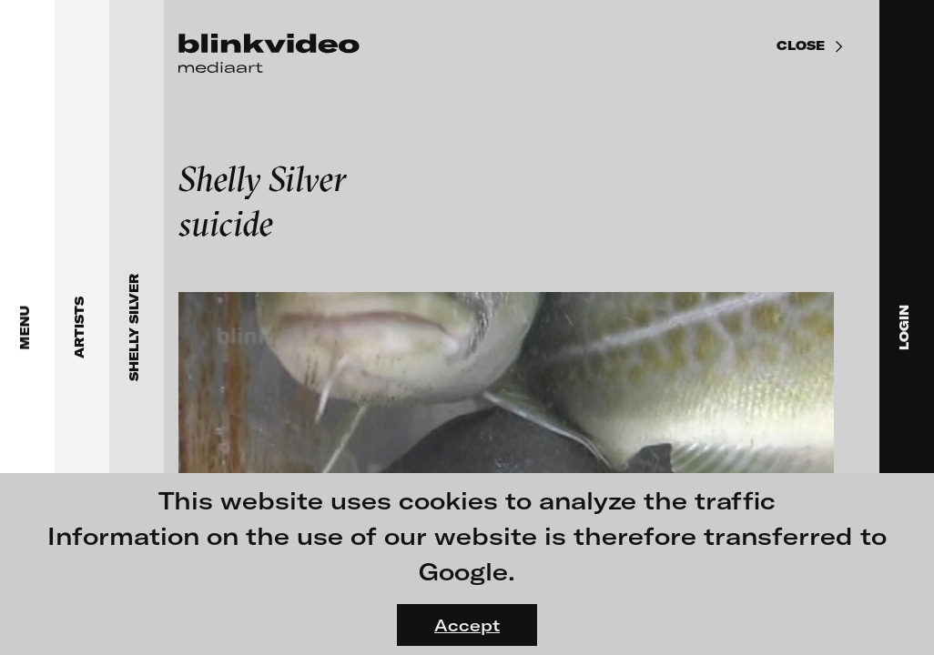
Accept (467, 625)
